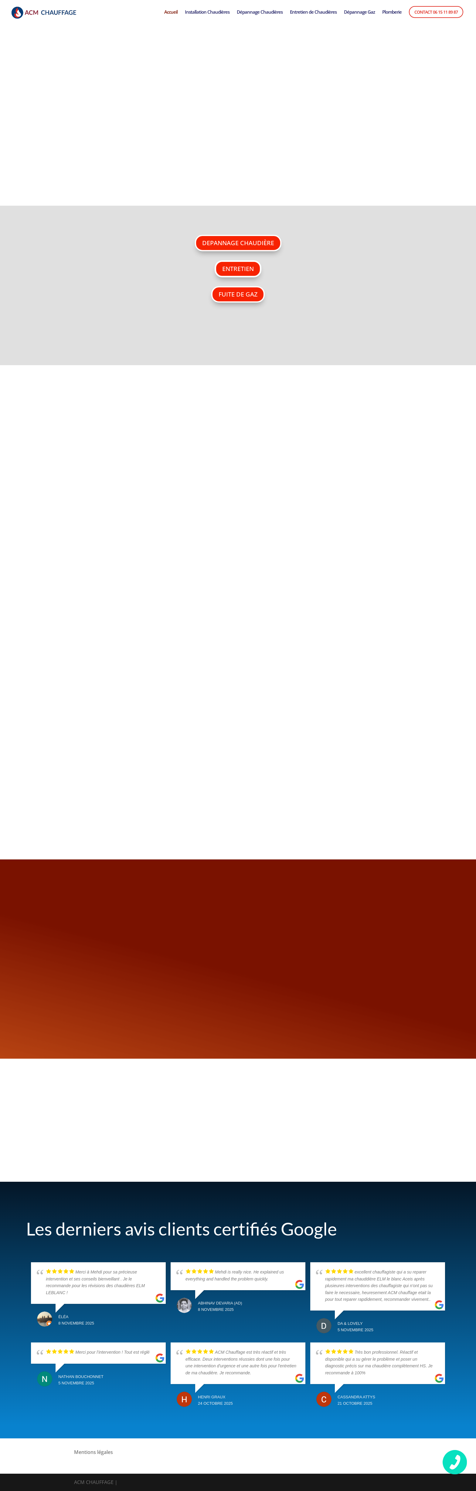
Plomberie (392, 12)
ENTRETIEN (238, 269)
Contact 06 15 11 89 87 (436, 12)
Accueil (171, 12)
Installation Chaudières (207, 12)
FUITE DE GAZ (238, 294)
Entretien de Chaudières (313, 12)
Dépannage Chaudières (260, 12)
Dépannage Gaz (359, 12)
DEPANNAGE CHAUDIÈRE (238, 243)
